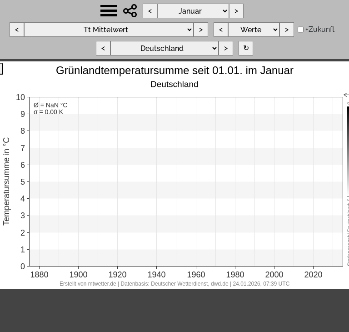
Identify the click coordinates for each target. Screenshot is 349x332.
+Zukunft (319, 29)
